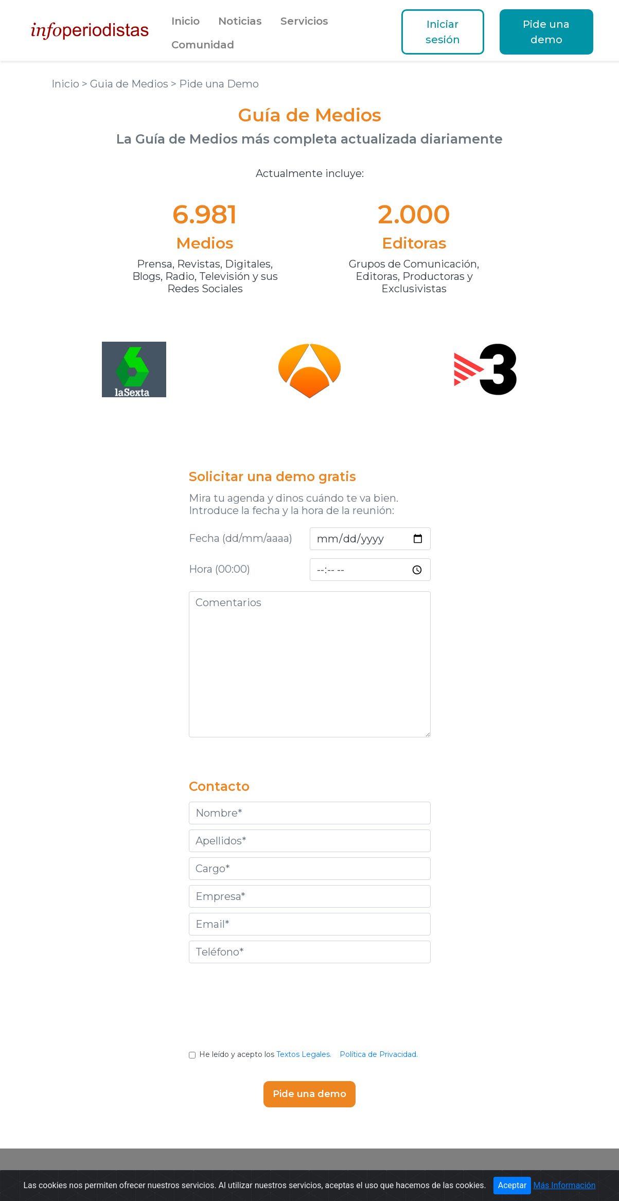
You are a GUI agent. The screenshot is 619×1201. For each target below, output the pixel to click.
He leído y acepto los (309, 1054)
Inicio (185, 21)
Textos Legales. (303, 1054)
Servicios (304, 21)
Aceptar (512, 1185)
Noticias (240, 21)
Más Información (564, 1185)
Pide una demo (546, 32)
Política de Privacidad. (379, 1054)
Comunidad (202, 45)
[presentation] (310, 1014)
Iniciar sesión (443, 32)
